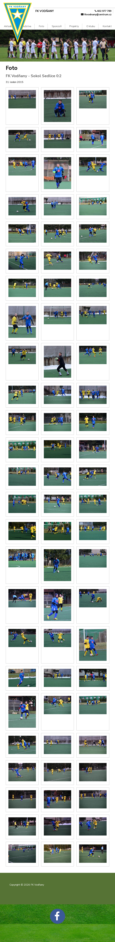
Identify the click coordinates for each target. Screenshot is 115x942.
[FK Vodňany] (52, 11)
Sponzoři (57, 26)
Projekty (74, 26)
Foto (41, 26)
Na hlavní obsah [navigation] (1, 5)
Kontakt (107, 26)
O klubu (90, 26)
